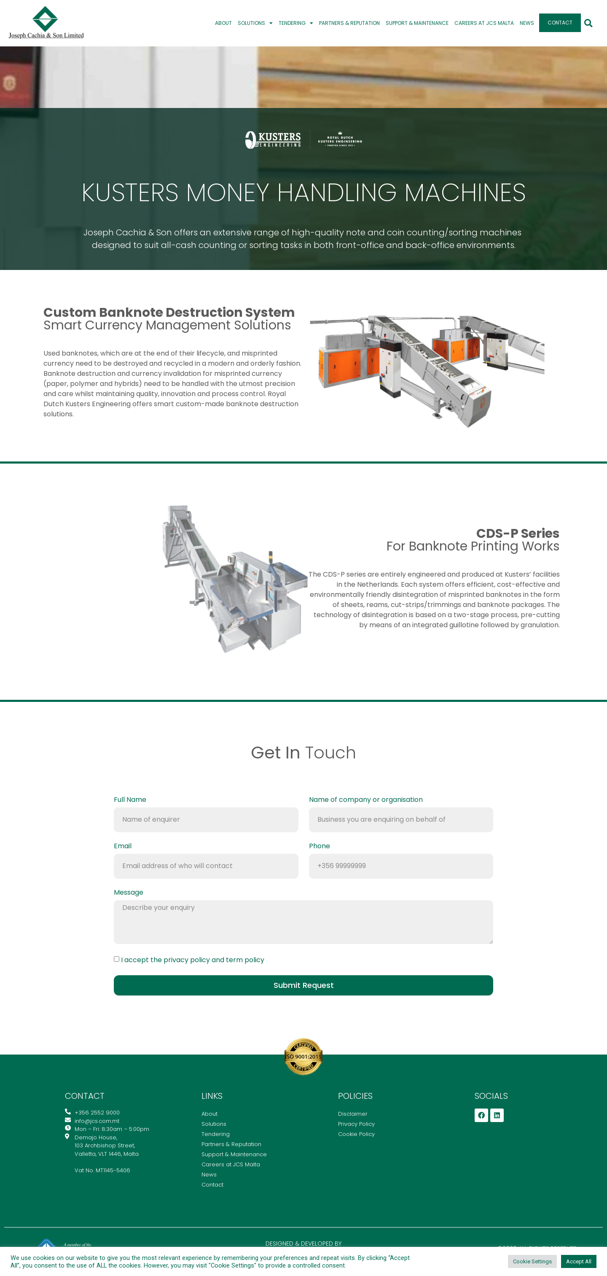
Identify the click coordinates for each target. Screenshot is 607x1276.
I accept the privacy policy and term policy (192, 959)
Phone (319, 847)
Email (123, 847)
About (223, 23)
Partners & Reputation (349, 23)
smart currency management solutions (169, 319)
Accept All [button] (578, 1261)
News (527, 23)
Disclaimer (353, 1114)
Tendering (296, 23)
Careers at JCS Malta (484, 23)
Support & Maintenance (417, 23)
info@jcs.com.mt (303, 775)
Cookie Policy (356, 1134)
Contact (560, 22)
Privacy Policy (356, 1124)
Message (128, 893)
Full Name (130, 800)
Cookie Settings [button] (532, 1261)
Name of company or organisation (366, 800)
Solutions (255, 23)
